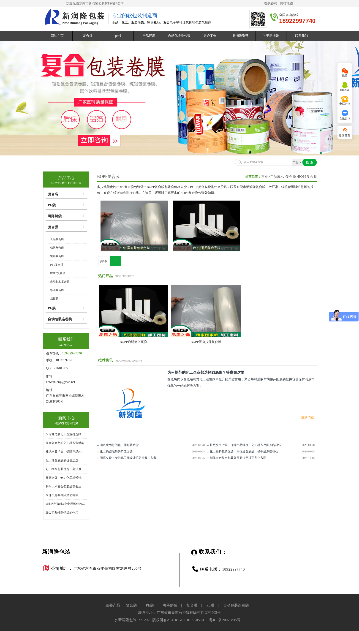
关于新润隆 (271, 36)
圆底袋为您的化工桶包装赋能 (119, 445)
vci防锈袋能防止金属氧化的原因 (67, 504)
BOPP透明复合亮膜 (133, 342)
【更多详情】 (307, 417)
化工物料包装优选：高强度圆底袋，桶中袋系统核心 (244, 451)
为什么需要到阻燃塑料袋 (62, 495)
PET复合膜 (56, 264)
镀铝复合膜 (57, 256)
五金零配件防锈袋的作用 (62, 512)
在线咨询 (270, 3)
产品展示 (148, 36)
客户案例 (210, 36)
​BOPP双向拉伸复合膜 (206, 342)
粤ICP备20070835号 (224, 620)
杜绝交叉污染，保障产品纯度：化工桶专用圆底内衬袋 (245, 445)
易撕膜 (54, 298)
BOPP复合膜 (108, 176)
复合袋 (87, 36)
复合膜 (291, 176)
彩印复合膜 (57, 290)
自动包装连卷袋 (60, 319)
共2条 (103, 261)
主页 (264, 176)
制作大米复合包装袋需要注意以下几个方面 (238, 458)
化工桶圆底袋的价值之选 (116, 451)
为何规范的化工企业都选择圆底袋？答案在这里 (77, 434)
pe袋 (118, 36)
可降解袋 (55, 216)
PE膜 (52, 308)
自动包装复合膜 (59, 281)
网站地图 (286, 3)
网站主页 (57, 36)
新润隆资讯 (240, 36)
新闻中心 (66, 418)
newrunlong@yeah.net (61, 382)
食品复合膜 (57, 239)
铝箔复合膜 (57, 247)
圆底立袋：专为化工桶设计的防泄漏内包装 (128, 458)
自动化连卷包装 (179, 36)
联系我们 (301, 36)
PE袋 (52, 205)
